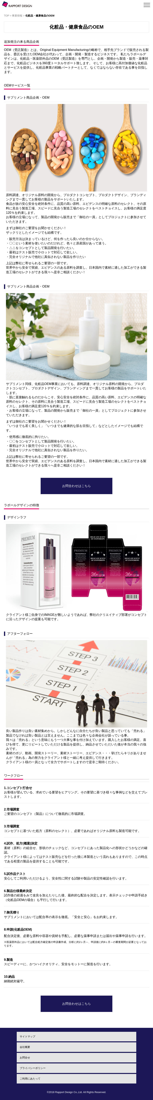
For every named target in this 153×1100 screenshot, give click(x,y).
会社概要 (25, 1047)
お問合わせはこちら (76, 486)
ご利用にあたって (30, 1078)
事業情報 (17, 15)
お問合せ (25, 1057)
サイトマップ (27, 1036)
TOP (6, 15)
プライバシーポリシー (33, 1068)
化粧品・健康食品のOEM (39, 15)
